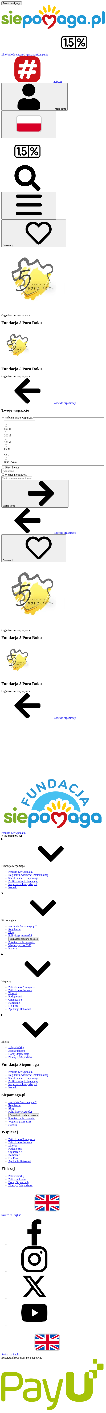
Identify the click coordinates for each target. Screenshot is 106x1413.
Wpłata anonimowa (16, 474)
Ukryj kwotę (12, 467)
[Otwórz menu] (28, 206)
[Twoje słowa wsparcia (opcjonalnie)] (16, 478)
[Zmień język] (28, 124)
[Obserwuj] (33, 233)
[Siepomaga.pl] (53, 27)
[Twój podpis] (16, 471)
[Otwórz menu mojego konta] (34, 97)
